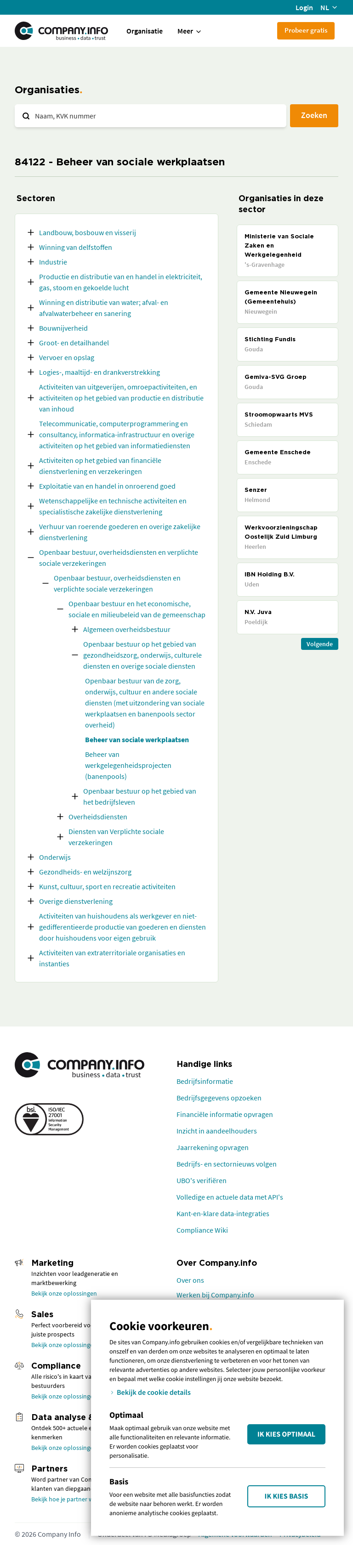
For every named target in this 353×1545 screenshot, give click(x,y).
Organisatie (144, 30)
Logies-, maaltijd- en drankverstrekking (99, 372)
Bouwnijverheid (63, 328)
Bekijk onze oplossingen (64, 1293)
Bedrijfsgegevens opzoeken (219, 1097)
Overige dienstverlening (76, 901)
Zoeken (314, 115)
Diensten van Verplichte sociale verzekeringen (116, 837)
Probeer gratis (306, 30)
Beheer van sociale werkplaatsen (137, 739)
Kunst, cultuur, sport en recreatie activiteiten (107, 886)
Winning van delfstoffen (75, 247)
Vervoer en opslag (66, 357)
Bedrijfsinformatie (204, 1081)
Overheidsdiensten (97, 816)
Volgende (320, 644)
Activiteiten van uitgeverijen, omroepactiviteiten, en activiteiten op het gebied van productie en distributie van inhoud (121, 397)
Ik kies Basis (286, 1496)
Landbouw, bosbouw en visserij (87, 232)
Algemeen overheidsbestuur (127, 629)
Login (304, 7)
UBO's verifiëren (201, 1180)
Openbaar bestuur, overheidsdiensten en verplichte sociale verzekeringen (118, 557)
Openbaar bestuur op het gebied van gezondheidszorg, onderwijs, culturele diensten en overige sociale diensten (142, 655)
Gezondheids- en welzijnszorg (85, 871)
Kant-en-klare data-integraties (222, 1213)
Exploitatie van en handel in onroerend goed (107, 486)
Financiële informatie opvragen (224, 1114)
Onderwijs (55, 857)
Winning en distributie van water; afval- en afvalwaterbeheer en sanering (103, 308)
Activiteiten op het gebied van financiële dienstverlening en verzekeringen (100, 466)
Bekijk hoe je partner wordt (68, 1499)
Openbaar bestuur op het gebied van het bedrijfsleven (139, 796)
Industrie (53, 261)
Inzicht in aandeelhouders (216, 1130)
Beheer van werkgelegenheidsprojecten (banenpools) (128, 765)
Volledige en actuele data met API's (229, 1196)
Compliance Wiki (202, 1230)
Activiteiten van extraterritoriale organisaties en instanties (112, 958)
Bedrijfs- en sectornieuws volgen (226, 1163)
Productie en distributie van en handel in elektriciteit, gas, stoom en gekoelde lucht (120, 282)
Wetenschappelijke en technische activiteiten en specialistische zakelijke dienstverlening (113, 506)
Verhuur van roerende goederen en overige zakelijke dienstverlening (119, 532)
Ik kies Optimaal (286, 1434)
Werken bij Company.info (215, 1294)
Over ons (190, 1280)
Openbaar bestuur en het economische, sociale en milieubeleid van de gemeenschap (136, 609)
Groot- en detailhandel (74, 342)
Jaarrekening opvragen (212, 1147)
